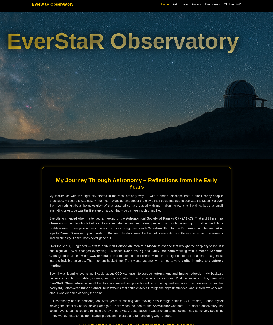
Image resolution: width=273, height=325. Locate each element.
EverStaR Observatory (52, 4)
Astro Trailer (180, 4)
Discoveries (212, 4)
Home (165, 4)
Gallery (196, 4)
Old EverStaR (232, 4)
